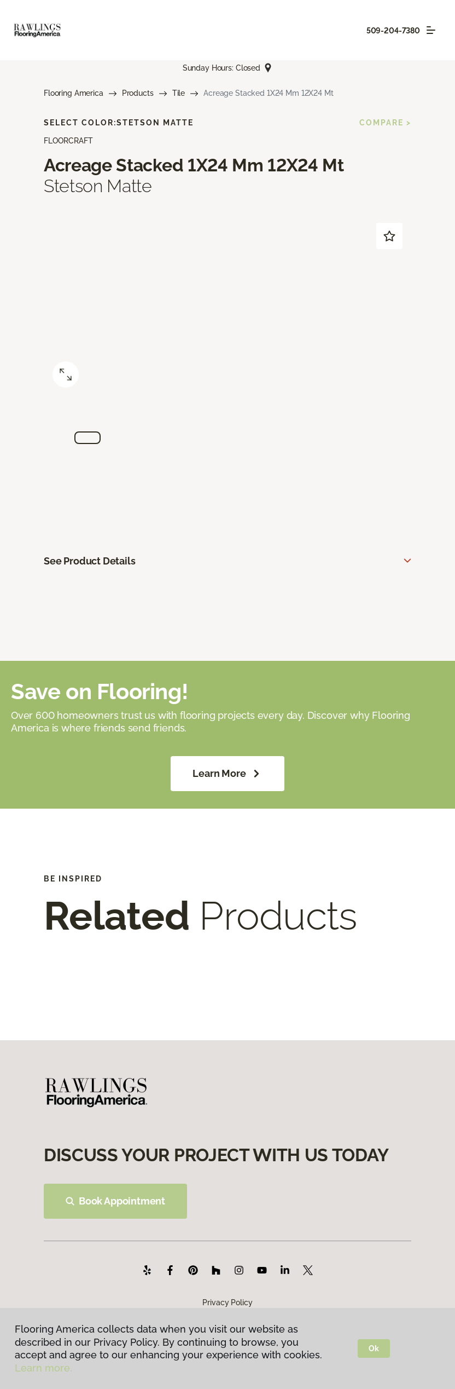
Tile (178, 93)
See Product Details (90, 561)
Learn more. (43, 1368)
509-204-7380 (393, 30)
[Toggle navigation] (431, 30)
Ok (374, 1348)
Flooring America (73, 93)
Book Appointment (115, 1201)
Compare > (385, 122)
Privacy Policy (227, 1302)
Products (138, 93)
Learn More (227, 774)
